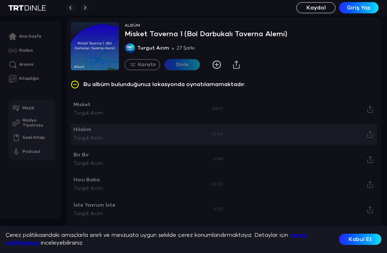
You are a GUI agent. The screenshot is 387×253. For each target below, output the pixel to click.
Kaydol (316, 8)
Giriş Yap (359, 8)
